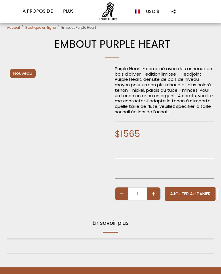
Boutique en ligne (40, 27)
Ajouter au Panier (190, 194)
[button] (173, 11)
